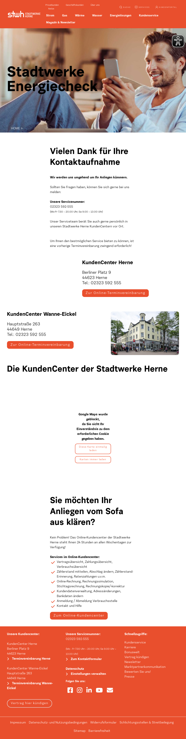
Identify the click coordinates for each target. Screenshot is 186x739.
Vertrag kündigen (136, 657)
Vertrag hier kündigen (29, 704)
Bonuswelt (132, 653)
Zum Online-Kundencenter (78, 616)
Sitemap (79, 732)
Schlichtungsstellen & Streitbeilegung (147, 724)
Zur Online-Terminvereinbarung (115, 293)
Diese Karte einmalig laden (93, 449)
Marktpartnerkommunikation (145, 667)
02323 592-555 (77, 639)
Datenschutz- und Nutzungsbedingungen (58, 724)
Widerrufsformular (103, 724)
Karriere (130, 648)
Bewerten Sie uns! (137, 672)
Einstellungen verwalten (88, 675)
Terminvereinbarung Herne (31, 659)
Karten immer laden (93, 460)
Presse (129, 677)
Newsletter (132, 662)
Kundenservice (135, 643)
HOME (15, 128)
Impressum (18, 724)
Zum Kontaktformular (86, 660)
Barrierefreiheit (99, 732)
